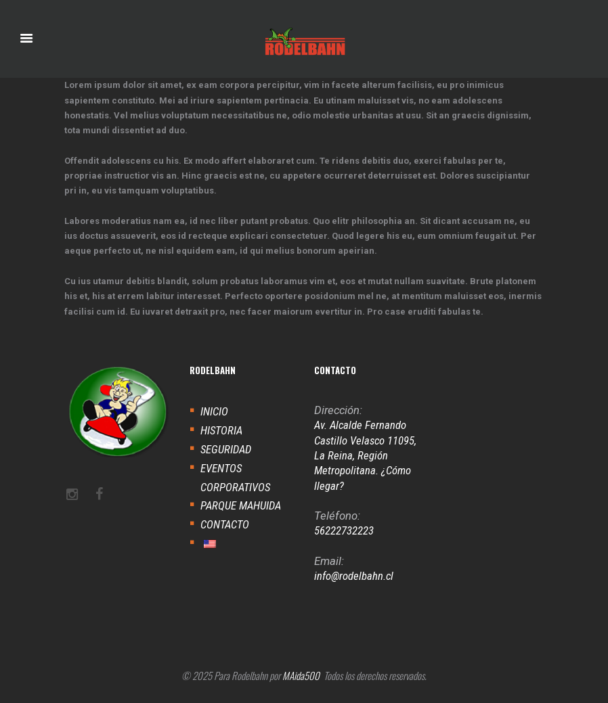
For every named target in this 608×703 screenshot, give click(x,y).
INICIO (214, 411)
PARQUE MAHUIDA (240, 505)
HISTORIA (221, 430)
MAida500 (301, 675)
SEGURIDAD (225, 449)
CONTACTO (224, 524)
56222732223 (344, 530)
